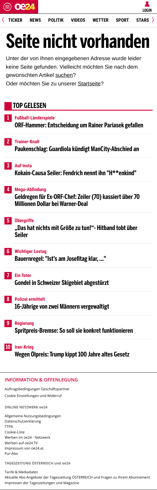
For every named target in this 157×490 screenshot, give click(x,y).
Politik (55, 20)
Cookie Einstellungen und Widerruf (33, 395)
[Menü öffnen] (7, 6)
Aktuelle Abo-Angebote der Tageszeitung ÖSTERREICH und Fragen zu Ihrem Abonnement (77, 477)
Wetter (100, 20)
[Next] (152, 20)
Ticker (15, 20)
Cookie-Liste (15, 432)
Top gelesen (29, 106)
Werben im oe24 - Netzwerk (27, 437)
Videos (78, 20)
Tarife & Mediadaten (21, 471)
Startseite (89, 83)
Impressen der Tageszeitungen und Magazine (42, 482)
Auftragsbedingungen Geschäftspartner (37, 388)
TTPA (9, 426)
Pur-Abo (11, 453)
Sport (122, 20)
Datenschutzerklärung (23, 421)
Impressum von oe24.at (24, 448)
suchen (64, 75)
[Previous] (5, 20)
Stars (142, 20)
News (35, 20)
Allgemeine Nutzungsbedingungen (33, 415)
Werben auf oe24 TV (21, 442)
